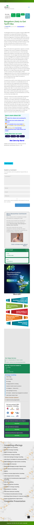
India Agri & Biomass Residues (12, 426)
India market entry (27, 16)
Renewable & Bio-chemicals (10, 464)
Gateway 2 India (11, 128)
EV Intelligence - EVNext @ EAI (12, 388)
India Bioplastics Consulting (10, 489)
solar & (15, 125)
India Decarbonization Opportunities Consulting (15, 461)
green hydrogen (21, 125)
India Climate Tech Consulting (11, 447)
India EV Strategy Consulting (10, 452)
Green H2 (18, 15)
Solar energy (8, 376)
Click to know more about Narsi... (19, 245)
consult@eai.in (9, 261)
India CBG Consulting (8, 482)
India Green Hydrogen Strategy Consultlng (13, 457)
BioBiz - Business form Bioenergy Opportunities (15, 362)
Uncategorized (20, 26)
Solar (23, 14)
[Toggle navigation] (5, 1)
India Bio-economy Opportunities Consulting (14, 473)
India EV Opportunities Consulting (11, 475)
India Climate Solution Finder (12, 395)
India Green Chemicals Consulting (11, 491)
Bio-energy (13, 15)
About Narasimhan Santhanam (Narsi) (16, 214)
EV (6, 368)
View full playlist (8, 163)
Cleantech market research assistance (13, 386)
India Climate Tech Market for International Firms (15, 459)
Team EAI (7, 26)
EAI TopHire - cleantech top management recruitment (17, 393)
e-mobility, (11, 125)
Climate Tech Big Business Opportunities (13, 498)
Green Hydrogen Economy (11, 390)
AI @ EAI (6, 471)
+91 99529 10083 (9, 255)
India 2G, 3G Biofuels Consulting (11, 484)
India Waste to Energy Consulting (11, 486)
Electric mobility (9, 379)
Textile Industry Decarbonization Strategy (13, 468)
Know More (17, 423)
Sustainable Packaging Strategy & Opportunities (15, 466)
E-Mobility (8, 136)
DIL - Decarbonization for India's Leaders (14, 360)
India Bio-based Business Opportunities (14, 432)
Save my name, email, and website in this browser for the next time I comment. (16, 201)
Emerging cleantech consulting (12, 383)
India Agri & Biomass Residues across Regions (15, 420)
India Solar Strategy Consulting (11, 449)
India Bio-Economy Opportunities (12, 399)
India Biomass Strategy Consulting (12, 454)
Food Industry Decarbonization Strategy (13, 493)
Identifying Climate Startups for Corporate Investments (16, 496)
